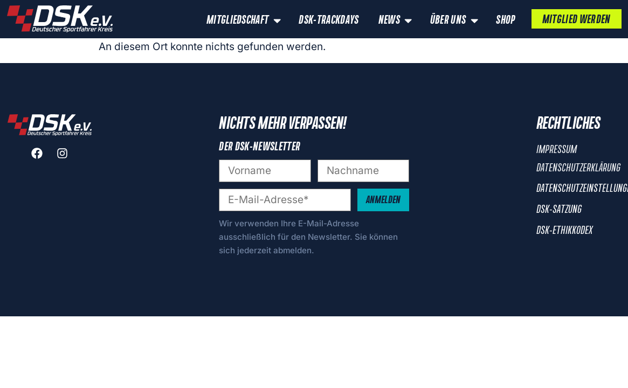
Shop (505, 20)
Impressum (556, 150)
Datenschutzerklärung (578, 168)
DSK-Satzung (559, 210)
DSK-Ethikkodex (564, 231)
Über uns (455, 20)
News (396, 20)
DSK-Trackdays (328, 20)
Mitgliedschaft (244, 20)
